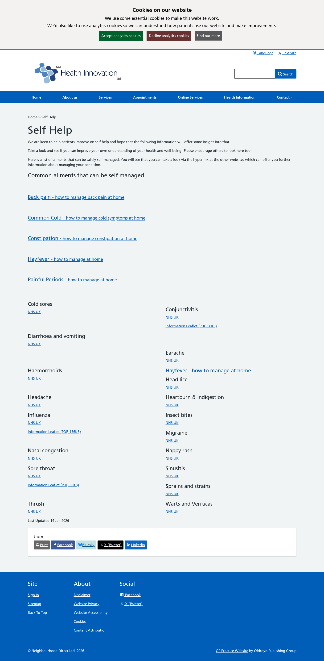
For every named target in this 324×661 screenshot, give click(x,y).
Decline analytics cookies (169, 35)
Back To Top (37, 612)
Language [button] (262, 53)
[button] (284, 97)
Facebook (130, 595)
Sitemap (34, 604)
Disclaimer (82, 595)
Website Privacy (86, 604)
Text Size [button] (287, 53)
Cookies (80, 621)
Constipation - (82, 238)
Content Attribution (90, 630)
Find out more (208, 35)
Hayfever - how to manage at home (208, 370)
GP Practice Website (232, 651)
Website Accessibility (91, 612)
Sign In (33, 595)
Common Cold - (86, 218)
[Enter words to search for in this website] (254, 74)
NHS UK (34, 312)
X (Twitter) (131, 604)
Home (32, 117)
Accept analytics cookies (121, 35)
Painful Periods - (72, 279)
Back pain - (76, 197)
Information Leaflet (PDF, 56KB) (191, 326)
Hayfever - (65, 259)
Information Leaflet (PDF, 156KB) (54, 431)
